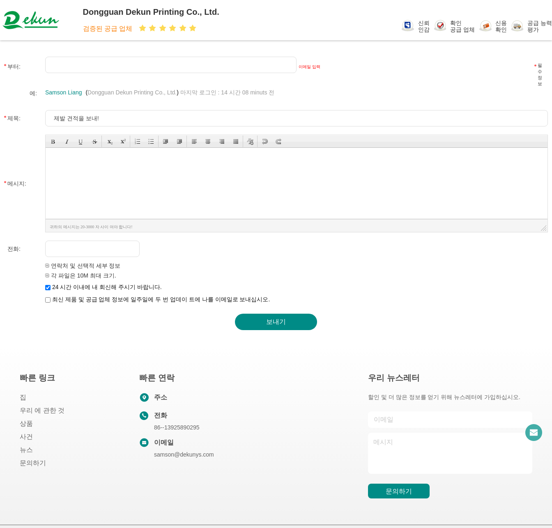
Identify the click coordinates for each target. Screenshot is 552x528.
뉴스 (26, 449)
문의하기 (33, 462)
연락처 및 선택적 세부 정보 (82, 265)
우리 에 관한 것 (42, 410)
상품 (26, 423)
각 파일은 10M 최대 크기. (80, 275)
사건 (26, 436)
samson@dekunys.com (184, 454)
